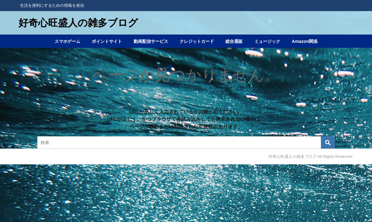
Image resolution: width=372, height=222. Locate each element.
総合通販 (234, 41)
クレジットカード (197, 41)
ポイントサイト (107, 41)
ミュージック (267, 41)
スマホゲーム (67, 41)
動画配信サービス (151, 41)
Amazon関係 (304, 41)
